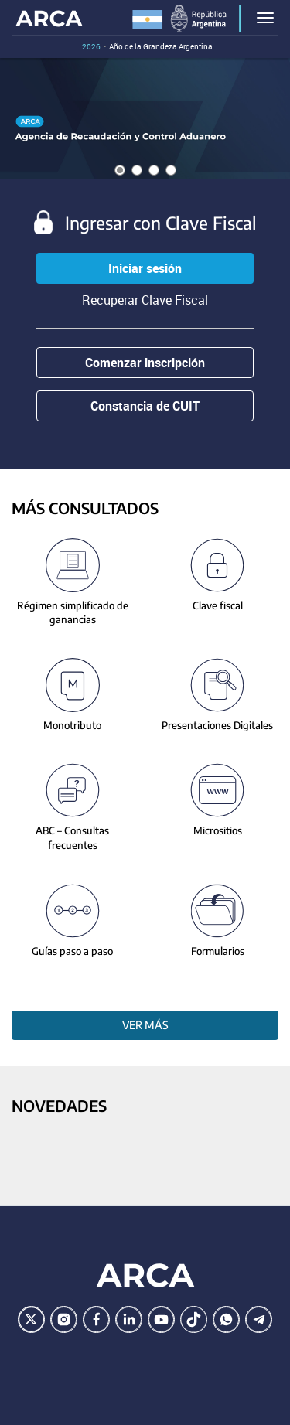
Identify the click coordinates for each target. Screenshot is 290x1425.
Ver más (145, 1024)
